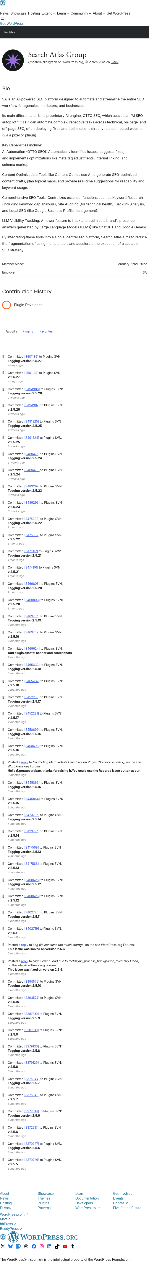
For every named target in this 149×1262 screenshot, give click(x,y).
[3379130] (31, 1046)
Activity (11, 331)
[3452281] (31, 713)
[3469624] (32, 648)
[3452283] (32, 697)
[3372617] (31, 1127)
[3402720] (32, 912)
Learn (79, 1193)
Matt (5, 1219)
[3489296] (32, 502)
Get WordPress (12, 23)
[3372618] (31, 1111)
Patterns (44, 1208)
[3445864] (32, 799)
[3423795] (31, 815)
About (4, 1193)
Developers (84, 1203)
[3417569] (31, 847)
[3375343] (31, 1095)
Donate (120, 1203)
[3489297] (31, 486)
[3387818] (31, 1030)
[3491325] (31, 421)
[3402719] (31, 928)
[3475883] (31, 519)
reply (24, 762)
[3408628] (32, 880)
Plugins (28, 331)
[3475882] (31, 535)
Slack (114, 62)
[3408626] (32, 896)
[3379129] (31, 1062)
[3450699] (32, 729)
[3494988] (32, 389)
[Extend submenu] (48, 13)
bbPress (8, 1224)
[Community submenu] (81, 13)
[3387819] (31, 1014)
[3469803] (32, 600)
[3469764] (31, 616)
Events (118, 1198)
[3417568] (31, 863)
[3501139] (31, 356)
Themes (44, 1198)
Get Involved (123, 1193)
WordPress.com (14, 1214)
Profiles (9, 32)
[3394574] (31, 998)
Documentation (87, 1198)
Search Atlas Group (57, 54)
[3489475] (31, 470)
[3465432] (32, 681)
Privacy (5, 1208)
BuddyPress (11, 1229)
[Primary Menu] (139, 32)
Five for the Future (127, 1208)
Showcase (46, 1193)
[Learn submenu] (63, 13)
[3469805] (32, 583)
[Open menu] (2, 18)
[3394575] (31, 981)
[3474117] (31, 551)
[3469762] (31, 632)
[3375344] (31, 1079)
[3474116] (31, 567)
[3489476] (32, 454)
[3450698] (32, 746)
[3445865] (32, 782)
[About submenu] (99, 13)
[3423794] (32, 831)
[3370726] (31, 1160)
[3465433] (32, 665)
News (4, 1198)
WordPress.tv (87, 1208)
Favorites (46, 331)
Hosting (6, 1203)
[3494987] (32, 405)
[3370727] (31, 1144)
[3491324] (31, 437)
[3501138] (31, 373)
